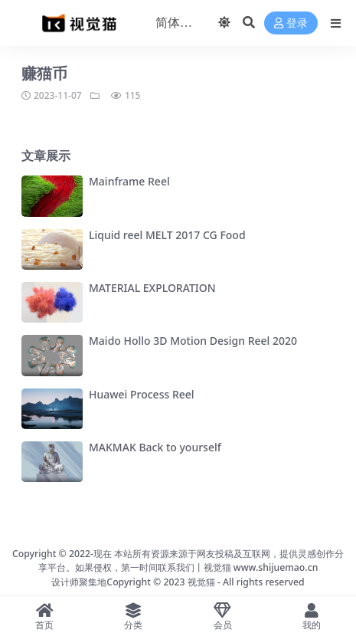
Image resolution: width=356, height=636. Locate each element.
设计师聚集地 (78, 581)
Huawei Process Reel (141, 394)
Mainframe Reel (129, 181)
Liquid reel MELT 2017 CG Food (167, 235)
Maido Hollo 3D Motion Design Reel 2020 (193, 340)
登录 (291, 23)
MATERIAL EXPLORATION (152, 287)
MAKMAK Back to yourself (155, 447)
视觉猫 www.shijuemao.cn (261, 567)
